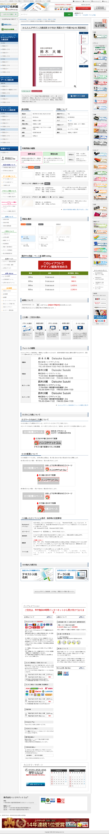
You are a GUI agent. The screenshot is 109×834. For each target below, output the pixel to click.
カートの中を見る (83, 8)
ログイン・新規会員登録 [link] (9, 261)
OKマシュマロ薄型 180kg (44, 245)
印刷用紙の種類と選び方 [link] (9, 167)
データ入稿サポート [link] (8, 182)
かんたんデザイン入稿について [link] (9, 207)
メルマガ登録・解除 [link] (8, 264)
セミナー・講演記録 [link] (8, 310)
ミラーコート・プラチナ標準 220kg (64, 238)
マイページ (87, 1)
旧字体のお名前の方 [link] (8, 170)
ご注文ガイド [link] (6, 234)
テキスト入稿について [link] (8, 193)
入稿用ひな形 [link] (6, 185)
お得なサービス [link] (7, 268)
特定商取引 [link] (6, 243)
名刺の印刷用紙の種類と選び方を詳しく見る (75, 209)
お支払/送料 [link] (6, 237)
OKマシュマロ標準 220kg (44, 237)
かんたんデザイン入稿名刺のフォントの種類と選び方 (73, 405)
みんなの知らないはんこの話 (99, 287)
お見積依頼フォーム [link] (8, 279)
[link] (9, 37)
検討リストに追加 (78, 96)
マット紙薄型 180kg (26, 245)
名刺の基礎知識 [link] (7, 226)
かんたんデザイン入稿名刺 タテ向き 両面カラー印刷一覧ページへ (54, 591)
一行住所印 (85, 15)
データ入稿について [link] (8, 179)
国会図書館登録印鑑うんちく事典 (99, 273)
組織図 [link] (5, 297)
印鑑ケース (78, 15)
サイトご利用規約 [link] (7, 250)
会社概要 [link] (5, 294)
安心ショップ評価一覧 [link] (8, 303)
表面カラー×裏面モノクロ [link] (9, 89)
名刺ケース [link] (5, 152)
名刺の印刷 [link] (6, 222)
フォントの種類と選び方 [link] (9, 196)
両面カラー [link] (5, 46)
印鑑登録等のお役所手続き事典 (99, 278)
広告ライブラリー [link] (7, 307)
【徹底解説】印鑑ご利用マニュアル (99, 283)
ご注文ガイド (78, 1)
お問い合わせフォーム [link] (8, 282)
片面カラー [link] (5, 52)
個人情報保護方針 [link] (7, 253)
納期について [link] (6, 240)
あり (71, 120)
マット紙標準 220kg (26, 237)
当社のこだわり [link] (7, 290)
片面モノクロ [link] (6, 56)
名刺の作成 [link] (6, 219)
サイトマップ (96, 1)
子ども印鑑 (92, 15)
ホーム (105, 1)
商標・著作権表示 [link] (7, 247)
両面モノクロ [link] (6, 49)
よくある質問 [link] (6, 276)
